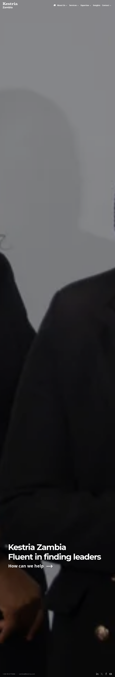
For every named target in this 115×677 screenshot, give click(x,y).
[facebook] (106, 674)
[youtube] (110, 674)
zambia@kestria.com (27, 674)
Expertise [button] (86, 5)
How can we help (26, 566)
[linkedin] (97, 674)
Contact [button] (106, 5)
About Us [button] (62, 5)
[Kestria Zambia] (28, 5)
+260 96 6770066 (9, 674)
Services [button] (74, 5)
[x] (101, 674)
